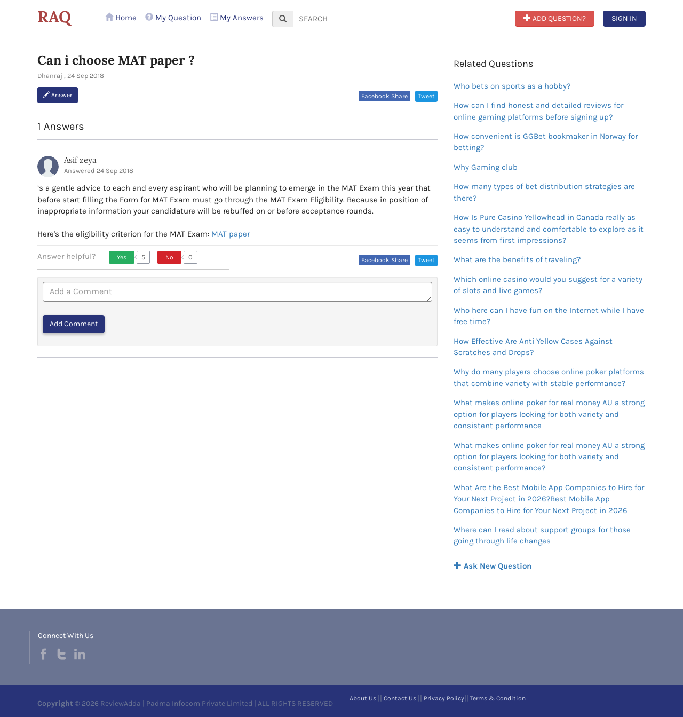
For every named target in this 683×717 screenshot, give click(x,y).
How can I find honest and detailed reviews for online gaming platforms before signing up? (538, 110)
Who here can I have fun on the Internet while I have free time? (549, 315)
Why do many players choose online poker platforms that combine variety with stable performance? (549, 377)
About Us (363, 698)
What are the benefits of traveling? (517, 259)
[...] (399, 19)
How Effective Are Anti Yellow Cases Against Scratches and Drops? (533, 346)
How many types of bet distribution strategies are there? (544, 192)
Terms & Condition (498, 698)
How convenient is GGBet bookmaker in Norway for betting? (546, 141)
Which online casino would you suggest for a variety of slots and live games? (548, 284)
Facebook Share (384, 96)
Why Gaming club (486, 167)
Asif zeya (80, 160)
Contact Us (400, 698)
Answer (57, 95)
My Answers (237, 17)
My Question (173, 17)
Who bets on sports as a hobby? (512, 86)
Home (121, 17)
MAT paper (230, 234)
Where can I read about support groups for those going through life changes (542, 535)
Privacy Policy (444, 698)
